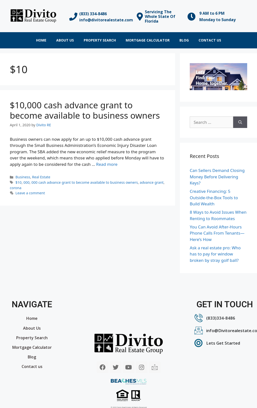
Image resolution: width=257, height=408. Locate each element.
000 (27, 182)
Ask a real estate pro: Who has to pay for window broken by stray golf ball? (215, 254)
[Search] (240, 122)
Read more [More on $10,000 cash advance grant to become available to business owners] (107, 164)
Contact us (210, 40)
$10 (18, 182)
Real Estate (41, 177)
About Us (65, 40)
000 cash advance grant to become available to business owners (84, 182)
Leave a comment (30, 193)
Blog (184, 40)
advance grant (151, 182)
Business (22, 177)
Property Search (100, 40)
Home (41, 40)
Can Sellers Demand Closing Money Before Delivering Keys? (217, 177)
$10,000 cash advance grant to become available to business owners (85, 110)
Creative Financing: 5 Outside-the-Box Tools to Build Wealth (214, 197)
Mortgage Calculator (148, 40)
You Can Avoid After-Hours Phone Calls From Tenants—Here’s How (217, 233)
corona (15, 187)
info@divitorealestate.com (106, 20)
